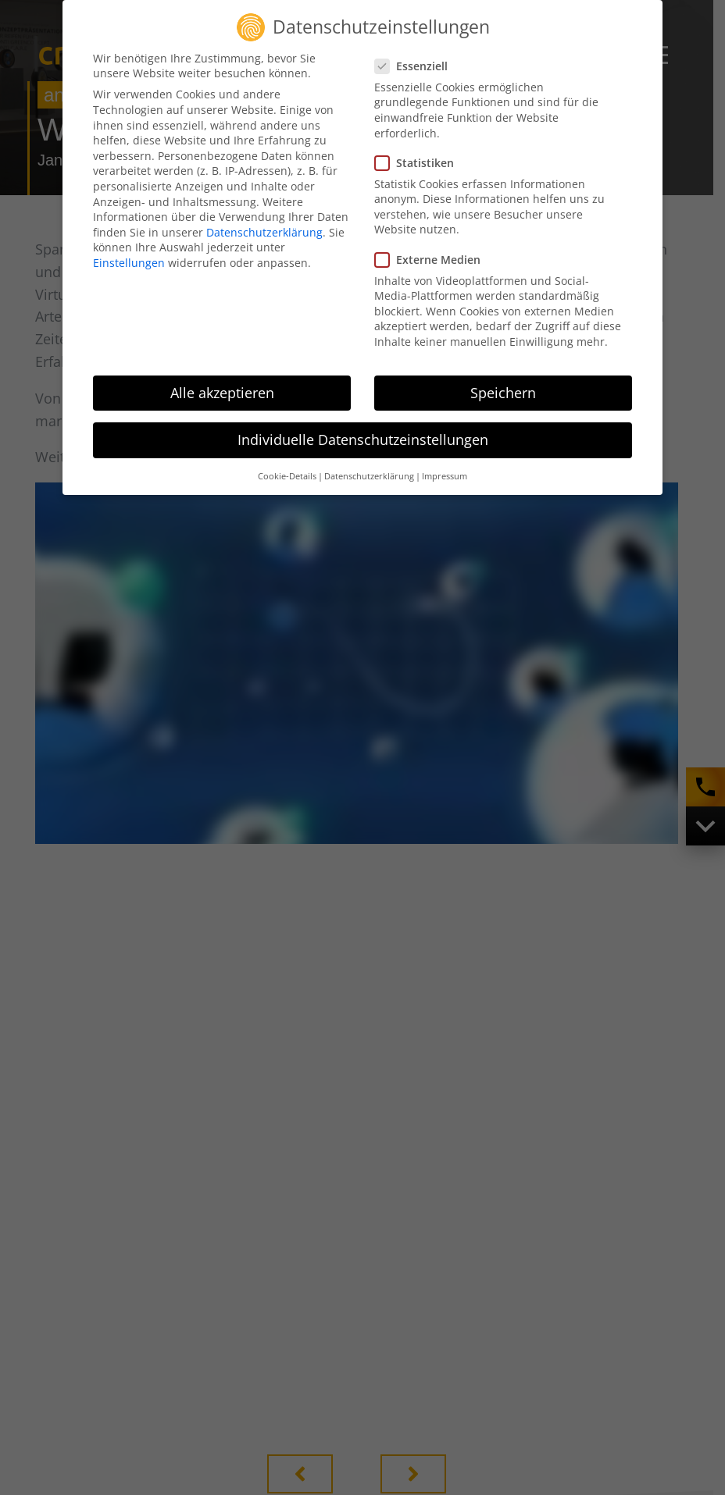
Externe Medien (432, 259)
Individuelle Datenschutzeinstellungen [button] (363, 439)
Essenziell (416, 66)
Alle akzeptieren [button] (222, 392)
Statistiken (419, 162)
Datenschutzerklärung (264, 232)
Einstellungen (129, 262)
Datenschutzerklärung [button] (369, 476)
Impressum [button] (444, 476)
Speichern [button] (503, 392)
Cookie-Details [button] (287, 476)
